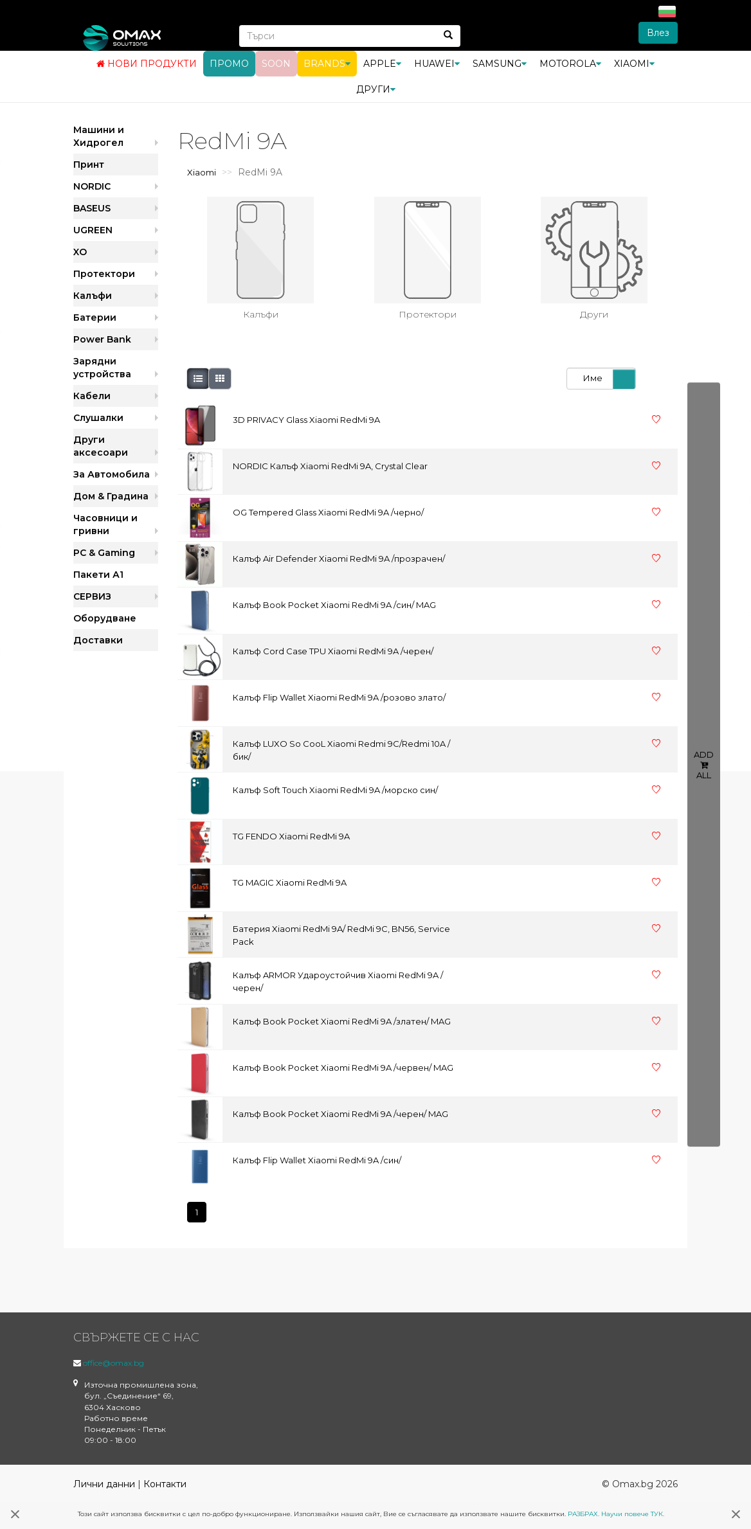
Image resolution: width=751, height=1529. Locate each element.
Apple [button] (382, 63)
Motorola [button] (570, 63)
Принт (88, 164)
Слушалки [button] (98, 418)
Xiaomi (201, 172)
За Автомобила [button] (111, 474)
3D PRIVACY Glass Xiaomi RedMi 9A (306, 420)
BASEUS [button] (92, 208)
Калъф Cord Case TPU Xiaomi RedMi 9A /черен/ (333, 651)
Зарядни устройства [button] (102, 367)
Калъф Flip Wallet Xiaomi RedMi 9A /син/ (317, 1160)
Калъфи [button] (92, 295)
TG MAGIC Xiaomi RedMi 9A (290, 882)
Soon (276, 63)
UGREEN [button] (93, 230)
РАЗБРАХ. (583, 1514)
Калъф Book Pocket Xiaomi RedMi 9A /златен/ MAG (342, 1021)
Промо (229, 63)
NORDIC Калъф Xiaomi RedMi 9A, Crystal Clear (330, 466)
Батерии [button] (94, 317)
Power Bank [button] (102, 339)
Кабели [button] (92, 396)
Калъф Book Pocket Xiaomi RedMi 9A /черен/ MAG (340, 1114)
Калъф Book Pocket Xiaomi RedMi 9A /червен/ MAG (343, 1067)
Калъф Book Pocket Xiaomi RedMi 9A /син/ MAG (334, 605)
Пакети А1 (98, 574)
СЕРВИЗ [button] (92, 596)
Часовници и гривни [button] (105, 524)
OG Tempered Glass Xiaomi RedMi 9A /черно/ (328, 512)
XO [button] (80, 252)
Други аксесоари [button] (100, 446)
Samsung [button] (500, 63)
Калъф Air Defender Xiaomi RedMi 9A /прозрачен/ (339, 558)
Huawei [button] (437, 63)
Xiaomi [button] (634, 63)
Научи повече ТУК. (632, 1514)
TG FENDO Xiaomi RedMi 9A (291, 836)
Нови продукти (146, 63)
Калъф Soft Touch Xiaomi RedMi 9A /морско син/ (335, 790)
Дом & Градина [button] (111, 496)
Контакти (164, 1484)
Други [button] (375, 89)
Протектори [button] (104, 274)
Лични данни (104, 1484)
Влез (658, 33)
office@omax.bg (113, 1363)
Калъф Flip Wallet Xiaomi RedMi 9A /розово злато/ (339, 697)
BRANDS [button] (326, 63)
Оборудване (104, 618)
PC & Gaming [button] (104, 553)
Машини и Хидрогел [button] (98, 136)
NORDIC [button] (92, 186)
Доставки (98, 640)
